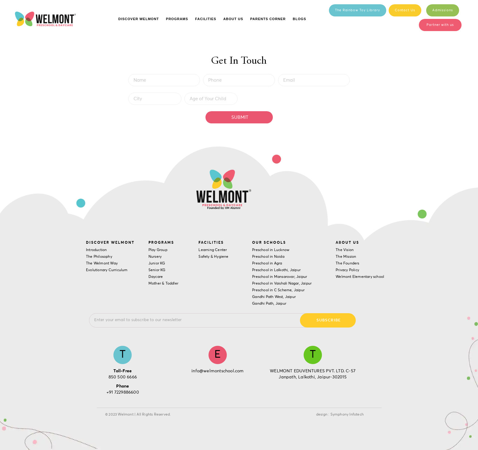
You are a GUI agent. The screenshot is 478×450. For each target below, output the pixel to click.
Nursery (155, 257)
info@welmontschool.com (217, 371)
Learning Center (212, 250)
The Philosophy (99, 257)
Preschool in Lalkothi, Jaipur (276, 270)
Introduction (96, 250)
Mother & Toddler (163, 283)
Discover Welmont (138, 19)
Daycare (155, 277)
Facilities (205, 19)
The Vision (345, 250)
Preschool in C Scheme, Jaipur (278, 290)
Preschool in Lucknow (270, 250)
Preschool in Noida (268, 257)
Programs (177, 19)
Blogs (299, 19)
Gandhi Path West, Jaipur (274, 297)
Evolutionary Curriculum (107, 270)
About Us (233, 19)
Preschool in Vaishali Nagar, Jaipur (282, 283)
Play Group (157, 250)
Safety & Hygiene (213, 257)
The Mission (346, 257)
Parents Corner (268, 19)
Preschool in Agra (267, 263)
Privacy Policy (347, 270)
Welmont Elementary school (360, 277)
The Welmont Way (102, 263)
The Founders (347, 263)
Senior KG (157, 270)
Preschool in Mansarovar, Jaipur (279, 277)
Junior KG (156, 263)
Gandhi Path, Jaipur (269, 304)
